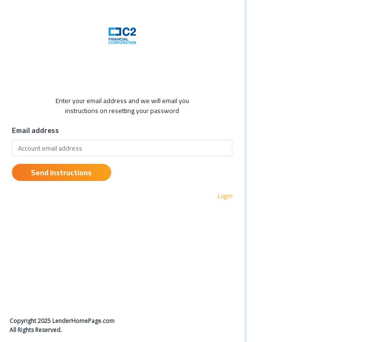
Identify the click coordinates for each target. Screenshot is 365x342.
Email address (35, 131)
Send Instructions (61, 172)
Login (224, 196)
